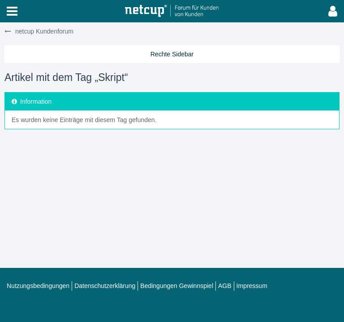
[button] (12, 11)
